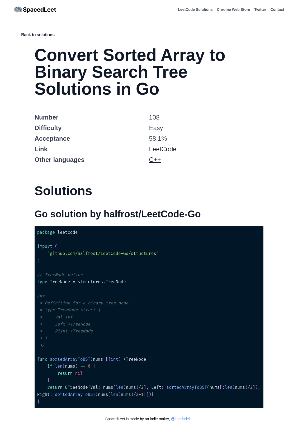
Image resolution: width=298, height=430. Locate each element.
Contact (277, 9)
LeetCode (163, 149)
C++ (155, 159)
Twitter (260, 9)
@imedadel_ (181, 419)
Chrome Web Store (233, 9)
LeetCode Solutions (195, 9)
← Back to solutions (35, 35)
